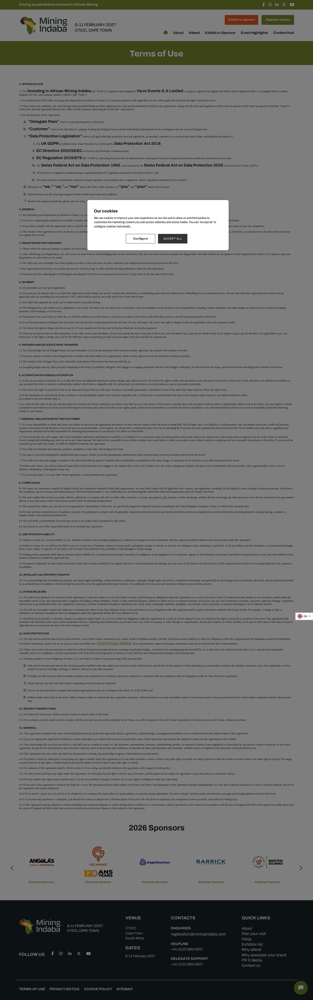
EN (302, 616)
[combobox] (304, 616)
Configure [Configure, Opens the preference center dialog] (140, 239)
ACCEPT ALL (172, 239)
